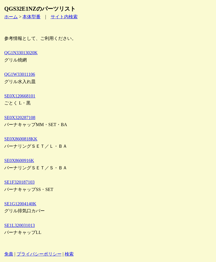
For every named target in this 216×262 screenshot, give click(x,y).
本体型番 (31, 16)
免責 (8, 254)
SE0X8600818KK (20, 138)
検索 (69, 254)
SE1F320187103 (19, 182)
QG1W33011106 (19, 74)
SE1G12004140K (20, 203)
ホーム (11, 16)
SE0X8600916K (19, 160)
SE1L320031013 (19, 225)
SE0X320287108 (19, 117)
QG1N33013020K (20, 52)
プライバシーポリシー (39, 254)
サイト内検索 (64, 16)
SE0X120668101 (19, 96)
